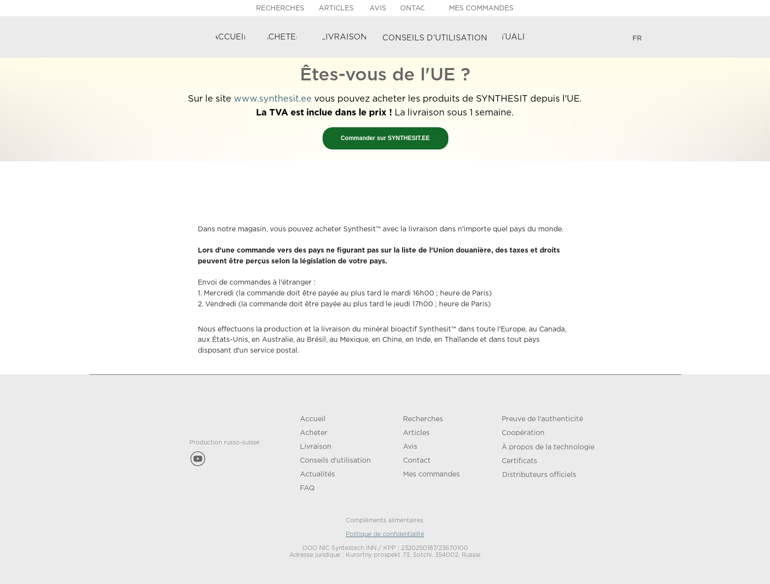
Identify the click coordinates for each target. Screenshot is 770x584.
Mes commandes (431, 474)
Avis (410, 447)
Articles (416, 433)
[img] (652, 38)
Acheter (314, 433)
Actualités (317, 474)
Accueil (313, 419)
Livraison (315, 447)
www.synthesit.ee (273, 99)
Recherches (423, 419)
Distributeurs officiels (539, 475)
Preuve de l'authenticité (542, 419)
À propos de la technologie (548, 447)
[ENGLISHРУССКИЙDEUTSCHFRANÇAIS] (637, 38)
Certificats (519, 461)
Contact (417, 461)
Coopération (523, 433)
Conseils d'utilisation (335, 461)
